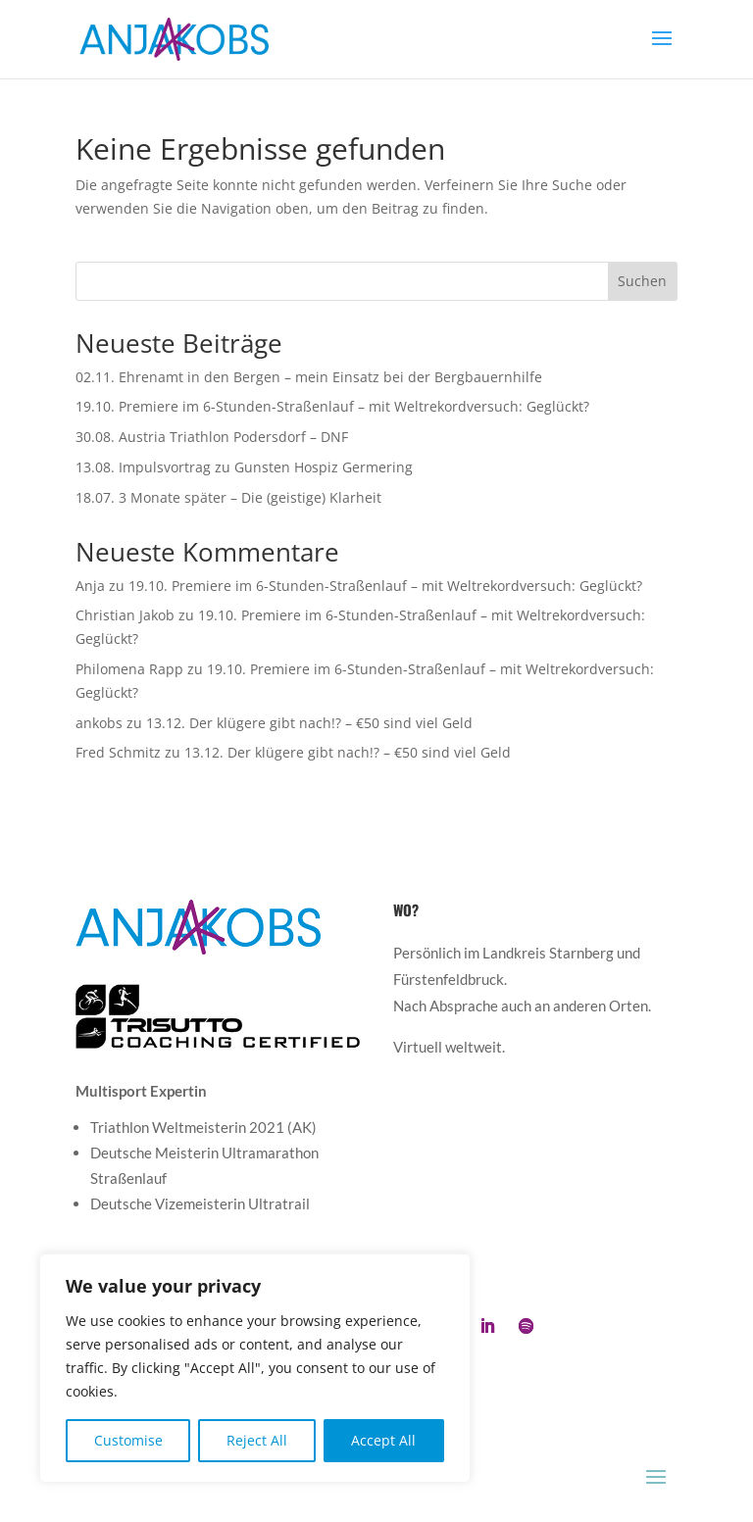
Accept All (383, 1440)
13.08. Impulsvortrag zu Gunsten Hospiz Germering (244, 467)
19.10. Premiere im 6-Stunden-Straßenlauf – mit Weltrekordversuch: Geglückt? (332, 406)
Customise (128, 1440)
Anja (90, 585)
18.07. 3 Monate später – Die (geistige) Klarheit (228, 497)
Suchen (642, 280)
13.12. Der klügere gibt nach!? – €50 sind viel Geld (309, 722)
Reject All (256, 1440)
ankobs (99, 722)
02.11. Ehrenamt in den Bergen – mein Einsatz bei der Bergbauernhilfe (308, 377)
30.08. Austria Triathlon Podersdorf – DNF (211, 436)
